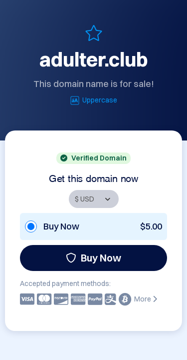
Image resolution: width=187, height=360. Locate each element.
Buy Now (93, 258)
